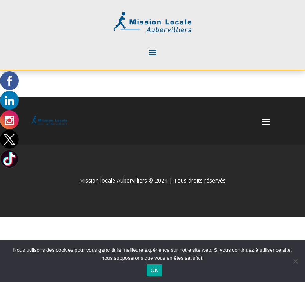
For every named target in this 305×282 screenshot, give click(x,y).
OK (154, 270)
